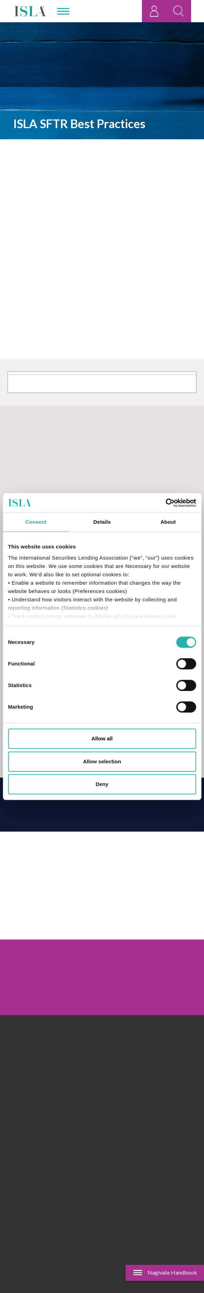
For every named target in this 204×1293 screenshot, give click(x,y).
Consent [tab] (35, 522)
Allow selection (102, 761)
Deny (102, 784)
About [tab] (168, 522)
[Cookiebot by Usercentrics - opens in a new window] (165, 502)
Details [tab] (102, 522)
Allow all (102, 738)
